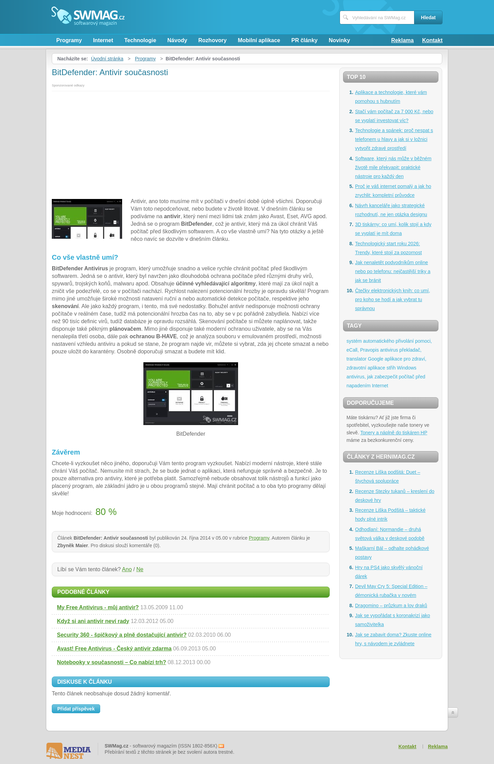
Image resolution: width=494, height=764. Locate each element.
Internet (103, 40)
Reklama (402, 40)
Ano (127, 569)
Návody (177, 40)
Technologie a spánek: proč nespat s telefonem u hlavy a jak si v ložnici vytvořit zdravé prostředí (394, 139)
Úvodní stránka (107, 58)
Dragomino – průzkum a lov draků (391, 605)
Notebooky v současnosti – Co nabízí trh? (111, 662)
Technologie (140, 40)
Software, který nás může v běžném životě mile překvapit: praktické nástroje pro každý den (393, 167)
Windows (406, 368)
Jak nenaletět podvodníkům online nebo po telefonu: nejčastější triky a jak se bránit (392, 271)
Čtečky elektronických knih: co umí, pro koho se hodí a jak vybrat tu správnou (392, 299)
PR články (304, 40)
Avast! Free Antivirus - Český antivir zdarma (114, 648)
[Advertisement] (191, 143)
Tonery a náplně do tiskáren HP (393, 432)
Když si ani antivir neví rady (93, 621)
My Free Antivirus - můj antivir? (98, 607)
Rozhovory (212, 40)
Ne (139, 569)
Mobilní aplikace (259, 40)
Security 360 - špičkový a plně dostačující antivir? (122, 635)
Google (375, 359)
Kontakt (432, 40)
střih (391, 368)
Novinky (339, 40)
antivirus (389, 350)
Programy (69, 40)
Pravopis (369, 350)
